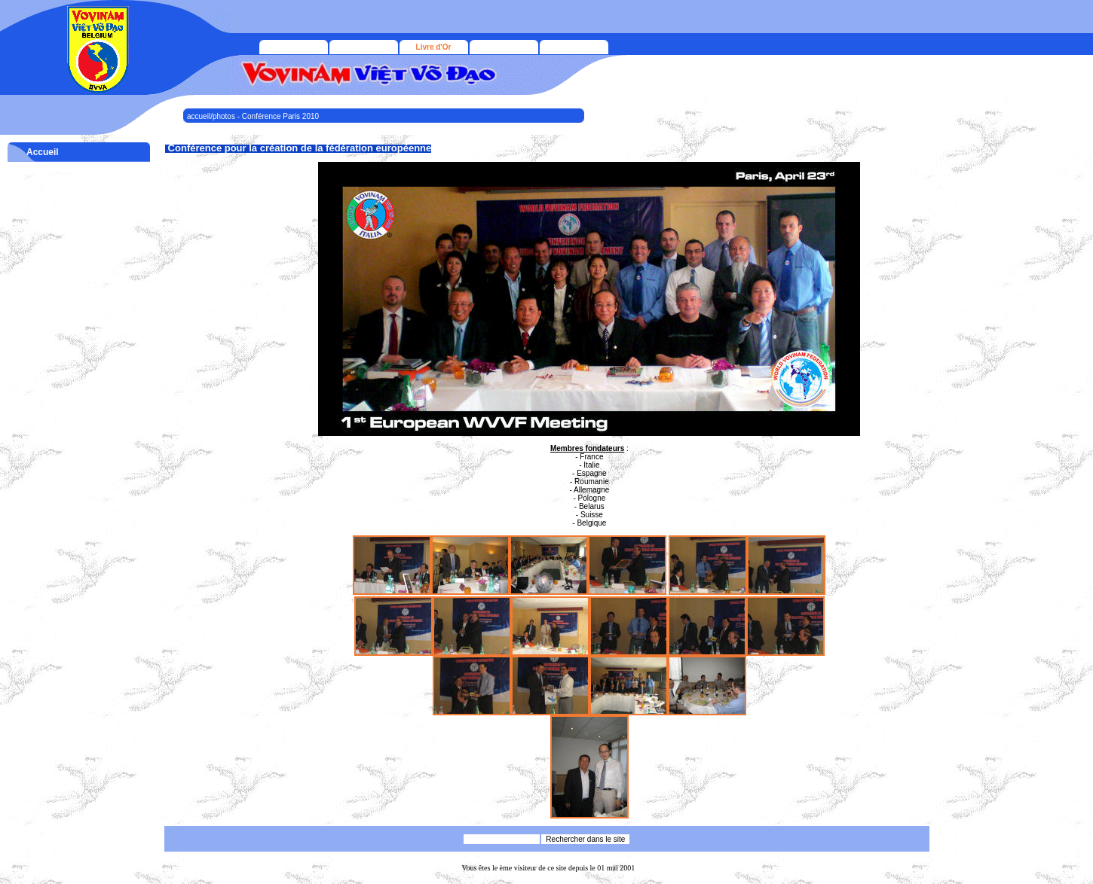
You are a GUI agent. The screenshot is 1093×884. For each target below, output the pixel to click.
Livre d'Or (434, 47)
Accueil (42, 152)
